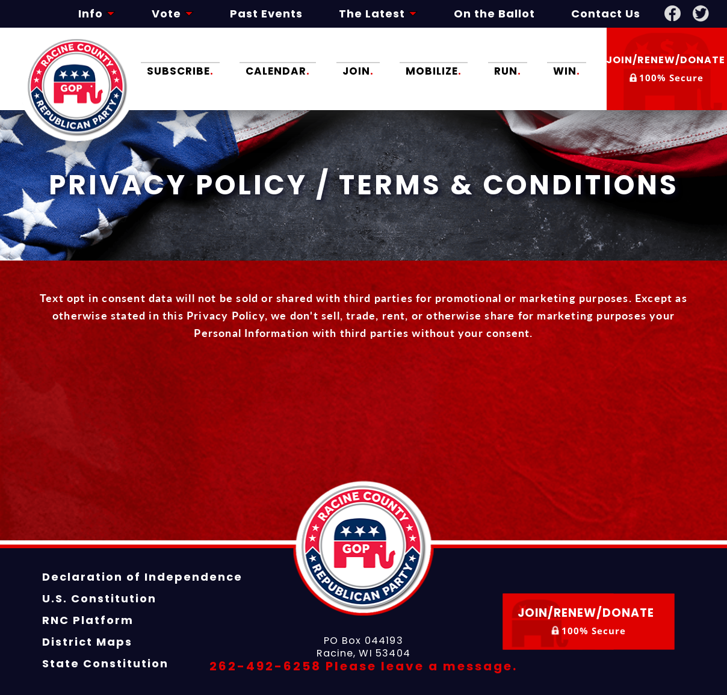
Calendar (278, 70)
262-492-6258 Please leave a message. (363, 666)
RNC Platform (88, 620)
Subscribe (180, 70)
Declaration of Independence (142, 576)
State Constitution (105, 663)
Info (97, 13)
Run (507, 70)
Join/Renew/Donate (667, 69)
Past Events (266, 13)
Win (566, 70)
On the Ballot (494, 13)
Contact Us (605, 13)
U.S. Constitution (99, 598)
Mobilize (434, 70)
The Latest (378, 13)
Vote (173, 13)
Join (358, 70)
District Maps (87, 641)
